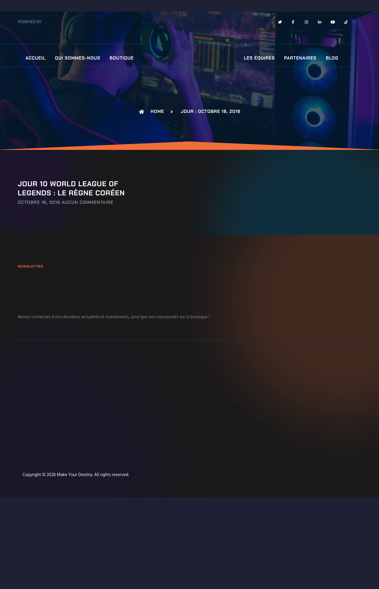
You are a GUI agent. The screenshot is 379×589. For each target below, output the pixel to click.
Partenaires (300, 58)
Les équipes (259, 58)
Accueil (36, 58)
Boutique (122, 58)
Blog (332, 58)
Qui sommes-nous (77, 58)
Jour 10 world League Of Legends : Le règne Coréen (71, 188)
